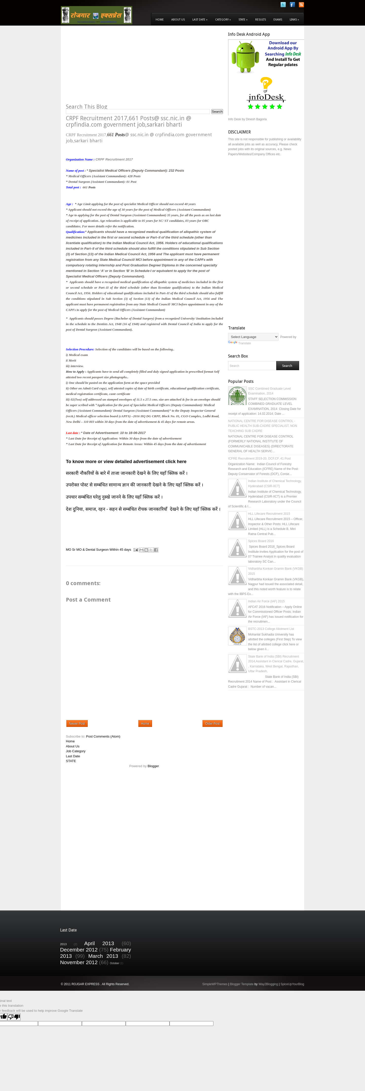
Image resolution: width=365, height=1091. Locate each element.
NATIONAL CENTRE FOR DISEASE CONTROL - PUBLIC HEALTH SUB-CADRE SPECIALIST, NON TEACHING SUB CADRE (262, 426)
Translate (239, 343)
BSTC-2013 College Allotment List (271, 629)
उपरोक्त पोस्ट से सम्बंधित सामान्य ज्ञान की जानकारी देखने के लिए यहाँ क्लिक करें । (135, 484)
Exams (277, 19)
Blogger (153, 766)
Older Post (212, 723)
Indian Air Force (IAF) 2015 (266, 601)
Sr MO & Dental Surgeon (90, 549)
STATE (71, 761)
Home (160, 19)
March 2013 (103, 956)
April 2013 (99, 943)
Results (260, 19)
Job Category (75, 751)
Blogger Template (241, 984)
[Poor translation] (14, 1017)
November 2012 (79, 962)
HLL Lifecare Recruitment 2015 (269, 513)
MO (68, 549)
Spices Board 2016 (261, 541)
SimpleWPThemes (214, 984)
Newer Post (77, 723)
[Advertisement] (108, 67)
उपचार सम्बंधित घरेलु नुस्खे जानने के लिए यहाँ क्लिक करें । (114, 497)
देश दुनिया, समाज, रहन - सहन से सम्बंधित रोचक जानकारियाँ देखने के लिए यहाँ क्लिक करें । (144, 509)
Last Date (200, 19)
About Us (178, 19)
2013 (63, 944)
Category (223, 19)
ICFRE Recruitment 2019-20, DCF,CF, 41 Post (259, 458)
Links (294, 19)
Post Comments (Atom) (103, 736)
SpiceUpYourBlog (292, 984)
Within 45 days (120, 549)
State (243, 19)
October (114, 963)
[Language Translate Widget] (253, 337)
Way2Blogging (268, 984)
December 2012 (79, 950)
